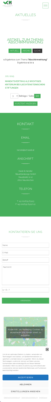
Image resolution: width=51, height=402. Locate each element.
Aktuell (14, 51)
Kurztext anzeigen (25, 103)
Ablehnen (25, 384)
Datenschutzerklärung (12, 397)
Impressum (43, 397)
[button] (47, 349)
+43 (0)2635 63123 (26, 201)
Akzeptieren (25, 377)
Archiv (26, 51)
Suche (37, 51)
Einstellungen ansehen (25, 391)
